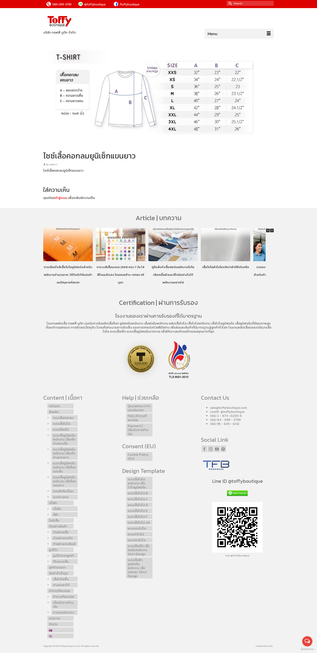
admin (52, 164)
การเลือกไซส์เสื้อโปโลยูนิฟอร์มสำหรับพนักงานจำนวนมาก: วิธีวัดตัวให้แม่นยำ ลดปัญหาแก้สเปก (68, 274)
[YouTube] (217, 449)
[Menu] (239, 34)
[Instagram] (210, 449)
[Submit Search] (230, 3)
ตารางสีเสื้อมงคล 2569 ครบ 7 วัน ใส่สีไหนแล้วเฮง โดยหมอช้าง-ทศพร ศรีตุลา (120, 274)
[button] (272, 230)
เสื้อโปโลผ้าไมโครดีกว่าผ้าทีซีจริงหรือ (225, 266)
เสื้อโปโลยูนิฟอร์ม (222, 323)
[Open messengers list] (307, 641)
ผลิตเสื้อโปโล (178, 323)
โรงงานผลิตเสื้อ (56, 323)
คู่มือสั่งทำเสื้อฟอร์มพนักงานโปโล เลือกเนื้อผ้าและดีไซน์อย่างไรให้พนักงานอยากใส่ (173, 274)
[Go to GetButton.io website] (307, 649)
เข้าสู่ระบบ (60, 197)
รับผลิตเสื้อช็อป (108, 323)
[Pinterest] (223, 449)
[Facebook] (204, 449)
